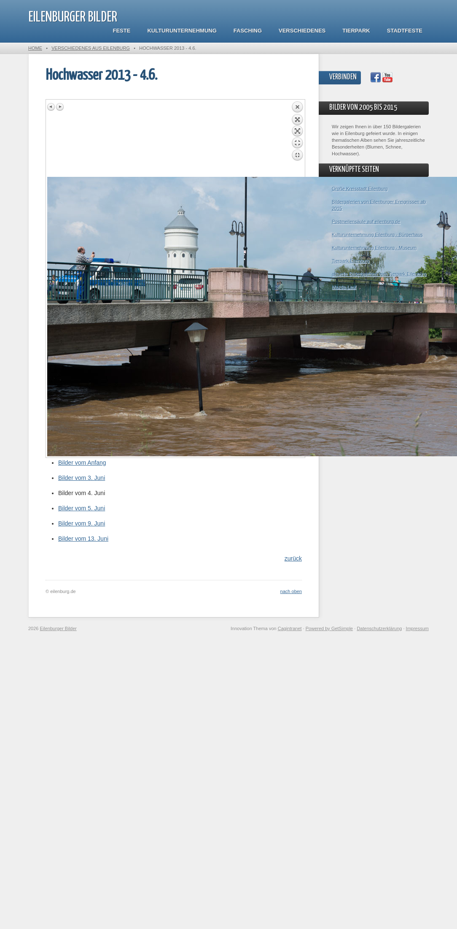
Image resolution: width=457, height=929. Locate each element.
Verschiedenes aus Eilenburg (90, 48)
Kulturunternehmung (181, 30)
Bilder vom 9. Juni (81, 523)
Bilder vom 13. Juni (83, 538)
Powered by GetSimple (329, 628)
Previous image (51, 107)
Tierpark (356, 30)
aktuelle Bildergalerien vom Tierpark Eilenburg (379, 273)
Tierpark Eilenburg (350, 260)
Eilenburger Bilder (72, 17)
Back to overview (297, 139)
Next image (60, 107)
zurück (293, 558)
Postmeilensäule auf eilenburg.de (366, 221)
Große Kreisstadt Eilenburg (360, 188)
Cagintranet (290, 628)
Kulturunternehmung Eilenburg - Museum (374, 247)
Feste (122, 30)
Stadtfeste (404, 30)
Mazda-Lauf (344, 287)
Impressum (417, 628)
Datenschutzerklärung (379, 628)
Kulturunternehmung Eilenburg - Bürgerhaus (377, 234)
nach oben (291, 591)
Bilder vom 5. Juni (81, 508)
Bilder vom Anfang (82, 462)
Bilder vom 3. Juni (81, 477)
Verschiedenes (302, 30)
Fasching (248, 30)
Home (35, 48)
